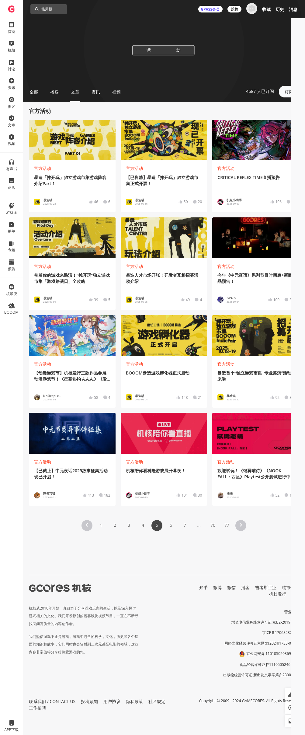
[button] (86, 525)
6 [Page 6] (171, 525)
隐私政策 (134, 701)
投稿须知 (89, 701)
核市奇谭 (290, 587)
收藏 (266, 9)
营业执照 (291, 611)
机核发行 (277, 594)
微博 (217, 587)
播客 (245, 587)
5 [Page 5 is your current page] (157, 525)
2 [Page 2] (115, 525)
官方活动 (42, 168)
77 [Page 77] (226, 525)
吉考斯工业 (265, 587)
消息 (293, 9)
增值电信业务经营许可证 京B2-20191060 (265, 622)
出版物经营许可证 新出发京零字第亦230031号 (261, 674)
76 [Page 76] (212, 525)
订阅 (289, 91)
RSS (295, 594)
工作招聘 (37, 708)
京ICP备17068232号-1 (280, 632)
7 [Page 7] (185, 525)
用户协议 (111, 701)
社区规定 (156, 701)
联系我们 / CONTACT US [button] (52, 701)
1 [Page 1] (101, 525)
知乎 (203, 587)
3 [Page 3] (129, 525)
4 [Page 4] (143, 525)
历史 (280, 9)
